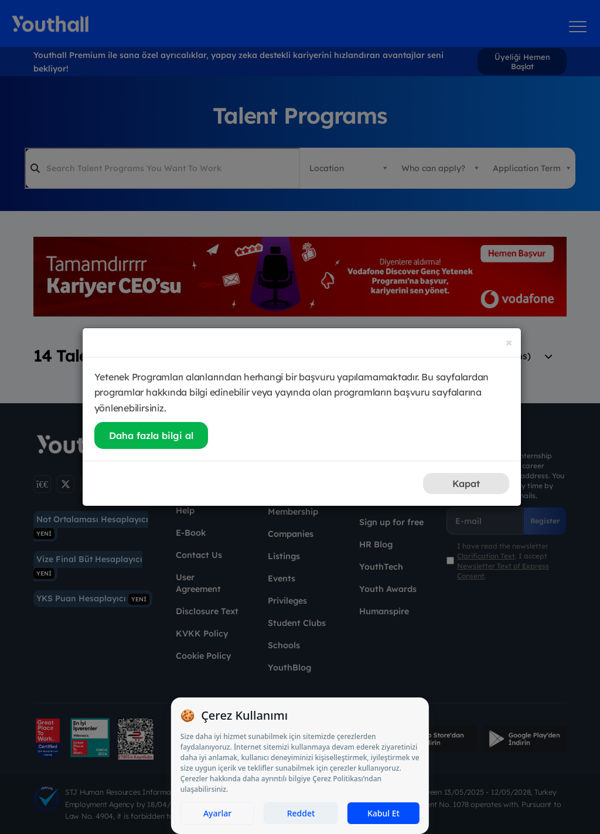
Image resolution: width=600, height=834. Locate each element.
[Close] (509, 342)
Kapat (466, 483)
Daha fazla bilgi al (151, 435)
